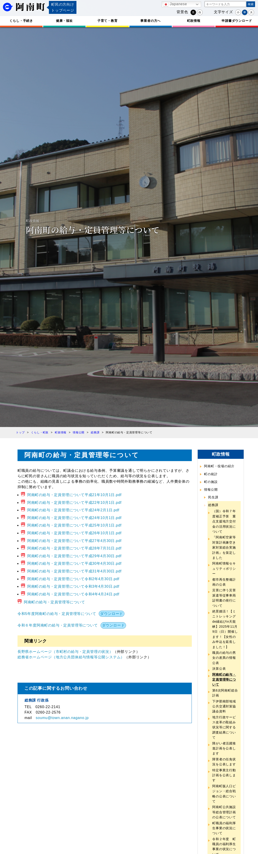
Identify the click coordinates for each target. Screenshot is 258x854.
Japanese (175, 4)
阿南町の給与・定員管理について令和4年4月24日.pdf (73, 594)
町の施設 (211, 482)
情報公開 (211, 489)
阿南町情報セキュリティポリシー (224, 568)
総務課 (213, 505)
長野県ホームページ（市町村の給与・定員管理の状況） (65, 652)
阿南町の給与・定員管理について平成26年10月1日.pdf (74, 533)
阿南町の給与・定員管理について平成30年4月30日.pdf (74, 563)
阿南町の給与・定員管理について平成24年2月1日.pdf (73, 510)
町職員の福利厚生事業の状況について (224, 828)
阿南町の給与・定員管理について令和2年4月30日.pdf (73, 579)
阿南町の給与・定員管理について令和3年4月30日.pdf (73, 586)
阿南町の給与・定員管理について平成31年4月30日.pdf (74, 571)
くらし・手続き (21, 20)
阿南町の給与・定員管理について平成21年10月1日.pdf (74, 495)
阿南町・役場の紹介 (219, 466)
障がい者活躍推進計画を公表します (224, 748)
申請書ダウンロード (237, 20)
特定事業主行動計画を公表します (224, 775)
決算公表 (219, 668)
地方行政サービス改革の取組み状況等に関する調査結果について (224, 727)
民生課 (213, 497)
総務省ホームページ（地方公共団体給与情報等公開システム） (71, 657)
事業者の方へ (150, 20)
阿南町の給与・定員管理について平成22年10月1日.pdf (74, 502)
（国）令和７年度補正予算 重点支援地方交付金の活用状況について (224, 521)
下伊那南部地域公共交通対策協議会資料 (224, 706)
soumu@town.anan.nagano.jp (62, 718)
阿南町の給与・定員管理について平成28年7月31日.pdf (74, 548)
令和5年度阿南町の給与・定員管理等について (57, 614)
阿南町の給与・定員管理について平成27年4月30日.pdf (74, 541)
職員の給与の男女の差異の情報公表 (224, 658)
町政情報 (193, 20)
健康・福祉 (64, 20)
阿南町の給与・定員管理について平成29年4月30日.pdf (74, 556)
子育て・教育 (107, 20)
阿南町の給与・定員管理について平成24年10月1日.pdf (74, 518)
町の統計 (211, 474)
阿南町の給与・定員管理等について (54, 602)
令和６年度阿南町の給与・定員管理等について (58, 625)
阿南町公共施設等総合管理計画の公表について (224, 812)
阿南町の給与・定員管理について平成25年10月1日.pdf (74, 525)
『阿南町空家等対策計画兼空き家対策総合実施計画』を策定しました (224, 547)
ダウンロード (111, 614)
